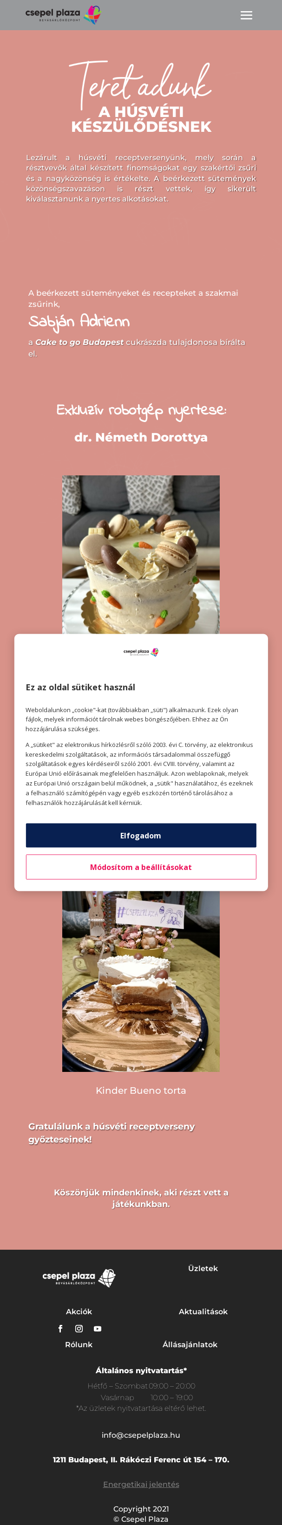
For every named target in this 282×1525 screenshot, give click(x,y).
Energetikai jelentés (141, 1484)
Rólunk (78, 1344)
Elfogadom (140, 836)
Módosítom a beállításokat (141, 867)
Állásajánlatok (190, 1344)
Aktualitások (203, 1311)
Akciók (79, 1311)
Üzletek (203, 1268)
